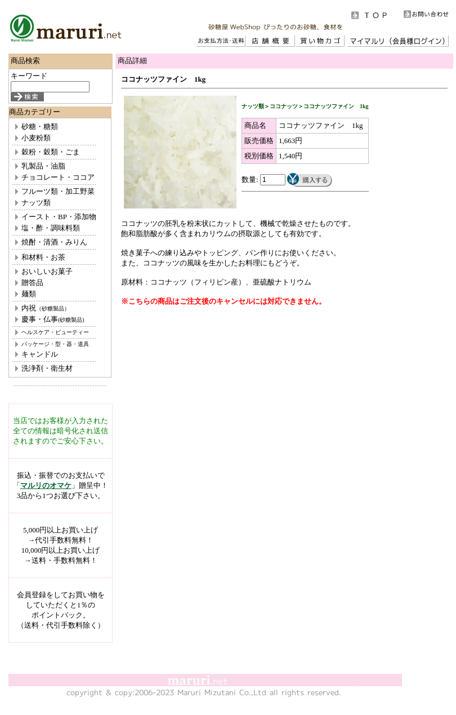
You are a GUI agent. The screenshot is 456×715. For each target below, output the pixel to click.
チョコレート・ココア (58, 177)
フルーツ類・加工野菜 (58, 191)
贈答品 (32, 282)
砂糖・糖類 (39, 126)
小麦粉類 (36, 138)
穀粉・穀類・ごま (50, 152)
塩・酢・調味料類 (50, 228)
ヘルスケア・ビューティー (55, 332)
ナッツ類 (36, 202)
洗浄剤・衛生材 (47, 368)
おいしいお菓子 (47, 271)
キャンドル (39, 354)
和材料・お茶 (43, 257)
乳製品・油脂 (43, 166)
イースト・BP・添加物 (58, 216)
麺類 (28, 294)
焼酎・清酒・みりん (54, 242)
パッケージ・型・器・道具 (55, 344)
